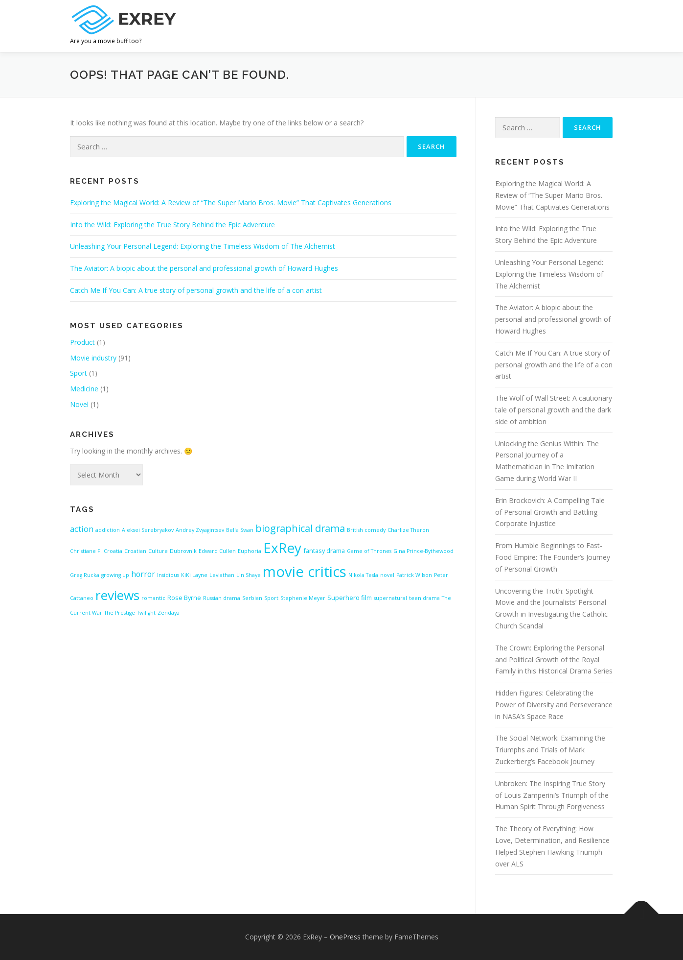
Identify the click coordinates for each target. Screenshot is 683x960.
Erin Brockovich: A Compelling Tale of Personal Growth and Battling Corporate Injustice (550, 512)
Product (82, 342)
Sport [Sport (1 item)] (271, 598)
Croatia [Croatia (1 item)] (113, 551)
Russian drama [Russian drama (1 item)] (221, 598)
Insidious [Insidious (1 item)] (168, 575)
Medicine (84, 388)
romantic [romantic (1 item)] (153, 598)
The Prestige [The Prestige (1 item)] (119, 612)
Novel (79, 404)
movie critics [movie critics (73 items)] (304, 571)
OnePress (345, 936)
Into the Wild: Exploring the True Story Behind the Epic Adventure (172, 224)
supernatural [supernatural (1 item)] (390, 598)
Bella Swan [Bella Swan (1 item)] (239, 530)
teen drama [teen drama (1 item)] (424, 598)
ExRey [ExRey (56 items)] (282, 547)
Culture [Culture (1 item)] (158, 551)
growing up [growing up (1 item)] (115, 575)
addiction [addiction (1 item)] (107, 530)
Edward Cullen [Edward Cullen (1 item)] (217, 551)
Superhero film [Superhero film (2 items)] (349, 597)
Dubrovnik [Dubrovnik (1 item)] (183, 551)
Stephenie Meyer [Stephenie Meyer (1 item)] (302, 598)
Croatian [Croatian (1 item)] (135, 551)
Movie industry (93, 357)
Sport (78, 373)
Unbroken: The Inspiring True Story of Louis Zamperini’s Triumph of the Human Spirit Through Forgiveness (552, 795)
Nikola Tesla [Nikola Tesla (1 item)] (363, 575)
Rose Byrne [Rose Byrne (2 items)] (184, 597)
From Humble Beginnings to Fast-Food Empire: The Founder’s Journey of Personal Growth (552, 557)
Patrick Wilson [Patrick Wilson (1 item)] (414, 575)
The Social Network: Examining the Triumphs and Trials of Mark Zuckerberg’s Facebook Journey (550, 749)
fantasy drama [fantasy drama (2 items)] (324, 550)
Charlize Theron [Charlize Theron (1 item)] (408, 530)
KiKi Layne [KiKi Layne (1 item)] (194, 575)
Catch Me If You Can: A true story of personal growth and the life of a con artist (196, 290)
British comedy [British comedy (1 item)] (366, 530)
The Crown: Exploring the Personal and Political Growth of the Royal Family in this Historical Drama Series (554, 659)
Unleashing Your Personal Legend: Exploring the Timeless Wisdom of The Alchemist (202, 246)
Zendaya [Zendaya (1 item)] (169, 612)
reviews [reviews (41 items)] (117, 595)
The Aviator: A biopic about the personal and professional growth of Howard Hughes (204, 268)
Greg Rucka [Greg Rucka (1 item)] (84, 575)
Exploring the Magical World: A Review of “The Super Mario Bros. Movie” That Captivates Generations (230, 202)
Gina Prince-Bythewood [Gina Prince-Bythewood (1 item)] (423, 551)
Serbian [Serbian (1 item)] (252, 598)
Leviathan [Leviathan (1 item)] (221, 575)
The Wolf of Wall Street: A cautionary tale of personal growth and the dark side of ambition (553, 409)
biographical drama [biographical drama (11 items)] (300, 528)
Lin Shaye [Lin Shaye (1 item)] (248, 575)
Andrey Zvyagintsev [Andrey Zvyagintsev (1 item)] (200, 530)
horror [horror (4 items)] (143, 574)
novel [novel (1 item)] (387, 575)
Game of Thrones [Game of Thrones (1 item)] (369, 551)
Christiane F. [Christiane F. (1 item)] (86, 551)
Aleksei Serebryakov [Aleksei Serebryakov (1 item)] (148, 530)
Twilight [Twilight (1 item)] (146, 612)
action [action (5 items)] (81, 529)
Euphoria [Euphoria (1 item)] (249, 551)
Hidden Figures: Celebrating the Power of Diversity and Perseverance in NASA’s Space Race (554, 704)
